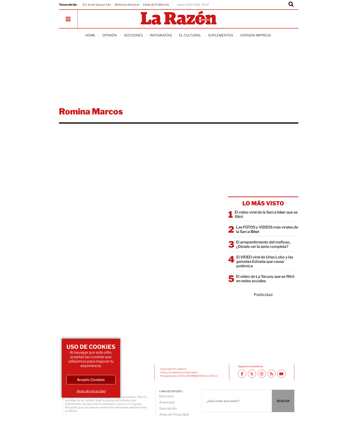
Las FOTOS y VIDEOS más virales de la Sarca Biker (267, 229)
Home (90, 35)
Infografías (161, 35)
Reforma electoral (127, 4)
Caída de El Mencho (156, 4)
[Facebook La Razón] (242, 374)
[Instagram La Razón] (262, 374)
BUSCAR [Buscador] (283, 401)
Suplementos (220, 35)
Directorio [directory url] (166, 396)
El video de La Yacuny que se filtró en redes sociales (265, 278)
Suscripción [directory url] (168, 408)
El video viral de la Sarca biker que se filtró (266, 214)
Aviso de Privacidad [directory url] (174, 414)
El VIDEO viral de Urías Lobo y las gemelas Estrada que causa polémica (264, 261)
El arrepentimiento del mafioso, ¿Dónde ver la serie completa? (263, 244)
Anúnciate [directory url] (167, 402)
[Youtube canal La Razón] (281, 374)
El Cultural (190, 35)
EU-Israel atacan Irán (97, 4)
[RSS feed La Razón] (271, 374)
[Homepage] (178, 18)
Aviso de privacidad (90, 391)
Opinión (109, 35)
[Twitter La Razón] (252, 374)
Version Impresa (255, 35)
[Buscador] (291, 4)
